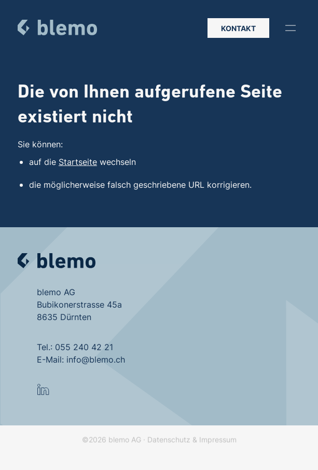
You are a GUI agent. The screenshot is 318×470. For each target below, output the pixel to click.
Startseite (78, 162)
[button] (290, 28)
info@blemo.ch (95, 359)
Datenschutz (168, 447)
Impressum (218, 447)
